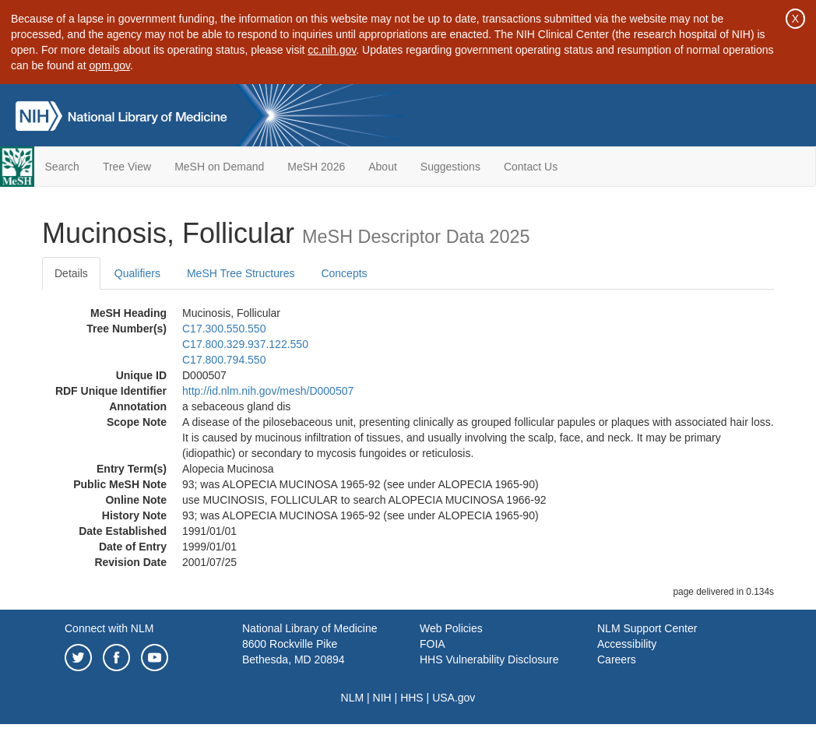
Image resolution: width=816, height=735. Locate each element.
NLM (352, 697)
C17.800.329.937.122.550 (245, 344)
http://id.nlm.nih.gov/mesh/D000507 (267, 391)
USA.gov (453, 697)
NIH (382, 697)
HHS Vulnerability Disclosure (489, 659)
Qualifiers (137, 273)
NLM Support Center (647, 628)
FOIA (432, 644)
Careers (616, 659)
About (382, 166)
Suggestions (450, 166)
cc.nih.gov (332, 50)
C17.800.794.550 (224, 359)
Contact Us (530, 166)
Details (71, 273)
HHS (412, 697)
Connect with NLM (109, 628)
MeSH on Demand (219, 166)
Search (62, 166)
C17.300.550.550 (224, 328)
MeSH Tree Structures (241, 273)
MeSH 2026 (316, 166)
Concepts (344, 273)
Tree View (127, 166)
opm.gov (109, 65)
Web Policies (451, 628)
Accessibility (626, 644)
